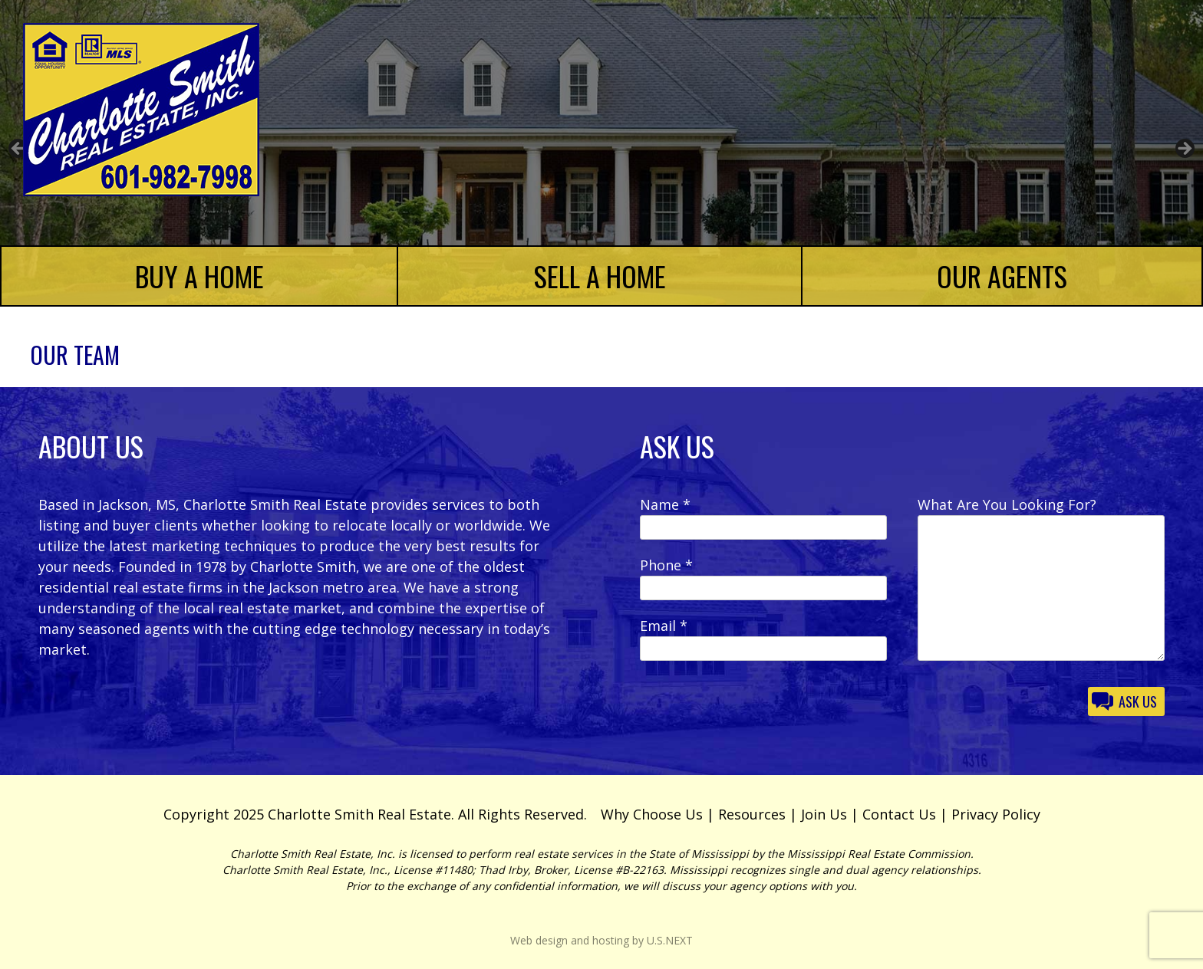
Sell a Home (600, 275)
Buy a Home (199, 275)
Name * (665, 504)
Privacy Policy (995, 814)
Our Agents (1002, 275)
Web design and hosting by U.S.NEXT (601, 940)
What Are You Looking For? (1007, 504)
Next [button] (1183, 149)
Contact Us (899, 814)
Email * (663, 625)
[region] (601, 153)
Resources (752, 814)
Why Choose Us (652, 814)
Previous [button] (19, 149)
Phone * (666, 565)
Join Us (824, 814)
